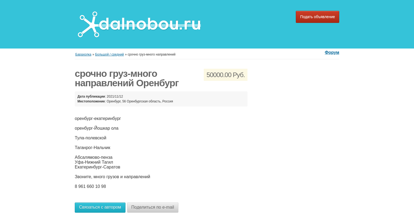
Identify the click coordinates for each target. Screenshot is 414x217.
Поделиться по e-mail (152, 207)
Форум (332, 52)
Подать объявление (317, 17)
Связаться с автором (100, 207)
